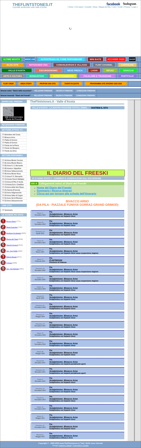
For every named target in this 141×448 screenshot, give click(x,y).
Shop (95, 7)
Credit (120, 7)
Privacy (127, 7)
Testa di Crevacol (12, 245)
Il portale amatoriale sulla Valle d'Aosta (30, 7)
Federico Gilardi (65, 446)
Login (134, 7)
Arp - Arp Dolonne (12, 269)
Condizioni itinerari (86, 91)
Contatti (88, 7)
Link (114, 7)
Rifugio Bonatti (11, 257)
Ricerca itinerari (64, 91)
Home (71, 7)
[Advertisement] (12, 285)
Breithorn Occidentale (13, 233)
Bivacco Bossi (11, 221)
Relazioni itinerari (43, 91)
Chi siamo (79, 7)
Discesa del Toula (12, 239)
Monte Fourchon (11, 227)
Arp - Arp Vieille (12, 251)
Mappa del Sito (105, 7)
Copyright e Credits (81, 446)
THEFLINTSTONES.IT (33, 4)
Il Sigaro (9, 263)
